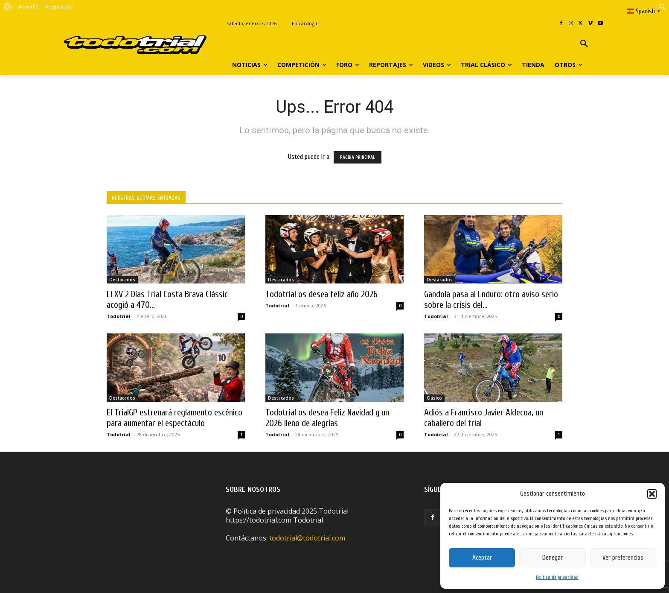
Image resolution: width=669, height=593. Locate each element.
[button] (652, 494)
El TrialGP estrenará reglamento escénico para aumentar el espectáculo (174, 417)
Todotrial (119, 316)
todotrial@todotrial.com (307, 538)
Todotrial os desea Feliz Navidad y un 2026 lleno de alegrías (327, 417)
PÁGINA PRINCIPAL (357, 157)
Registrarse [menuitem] (59, 6)
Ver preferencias (622, 557)
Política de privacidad (557, 577)
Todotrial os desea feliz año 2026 (321, 294)
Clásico (434, 398)
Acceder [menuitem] (28, 6)
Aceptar (482, 557)
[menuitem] (7, 7)
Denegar (552, 557)
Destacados (122, 280)
